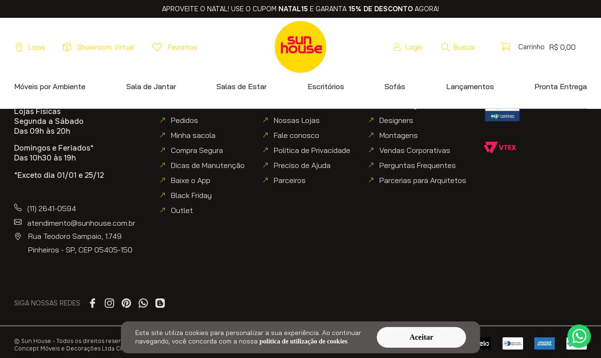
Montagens (398, 135)
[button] (484, 47)
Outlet (182, 210)
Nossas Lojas (297, 120)
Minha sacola (193, 135)
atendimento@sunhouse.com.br (81, 223)
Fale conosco (296, 135)
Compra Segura (197, 150)
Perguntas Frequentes (417, 165)
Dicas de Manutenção (208, 165)
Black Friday (191, 195)
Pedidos (184, 120)
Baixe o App (190, 180)
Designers (396, 120)
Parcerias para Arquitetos (422, 180)
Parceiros (290, 180)
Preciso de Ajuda (302, 165)
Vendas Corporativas (414, 150)
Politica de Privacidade (312, 150)
